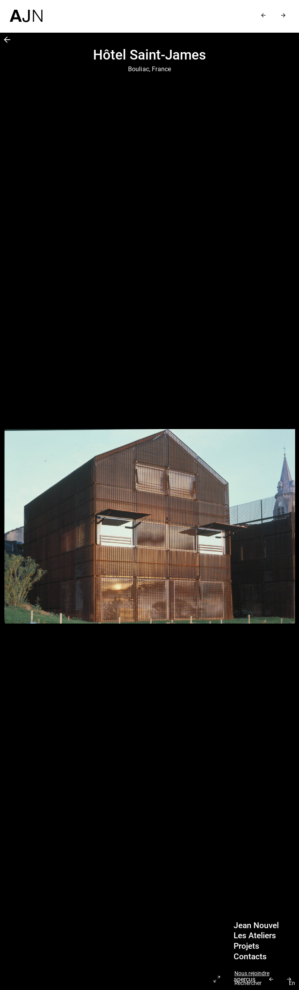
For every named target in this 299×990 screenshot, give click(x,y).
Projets (246, 946)
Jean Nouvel (256, 925)
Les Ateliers (255, 935)
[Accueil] (26, 11)
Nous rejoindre (251, 973)
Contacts (250, 956)
